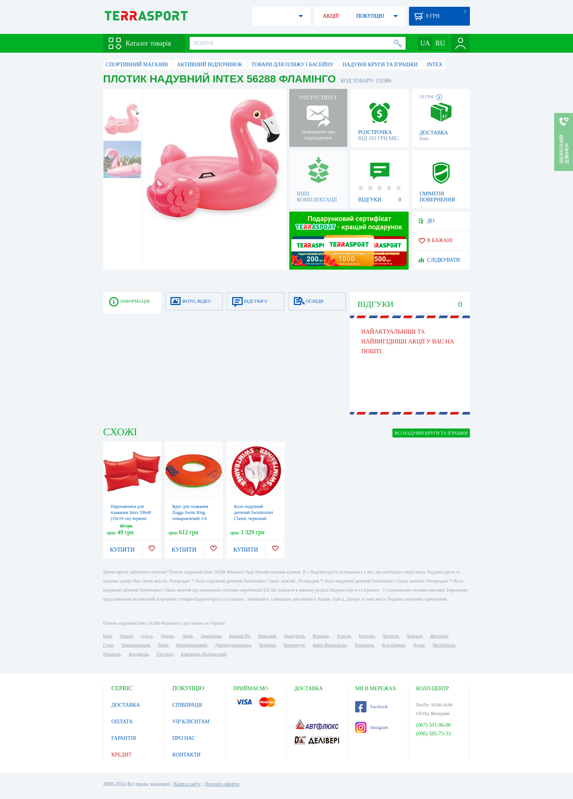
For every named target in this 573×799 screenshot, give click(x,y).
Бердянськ (139, 654)
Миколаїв (267, 636)
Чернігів (390, 636)
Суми (108, 645)
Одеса (146, 636)
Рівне (163, 645)
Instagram (371, 727)
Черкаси (414, 636)
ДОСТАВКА (125, 705)
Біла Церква (393, 645)
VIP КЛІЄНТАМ (191, 721)
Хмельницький (136, 645)
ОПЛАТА (122, 721)
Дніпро (167, 636)
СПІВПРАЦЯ (187, 705)
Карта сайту (187, 784)
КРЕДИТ (121, 755)
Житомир (439, 636)
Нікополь (112, 654)
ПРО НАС (183, 738)
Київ (107, 636)
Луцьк (419, 645)
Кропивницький (191, 645)
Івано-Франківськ (330, 645)
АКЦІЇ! (331, 16)
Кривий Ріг (239, 636)
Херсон (344, 636)
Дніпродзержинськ (233, 645)
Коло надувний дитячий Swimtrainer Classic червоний (253, 512)
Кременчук (294, 645)
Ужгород (165, 654)
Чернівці (267, 645)
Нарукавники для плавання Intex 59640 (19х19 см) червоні (131, 512)
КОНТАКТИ (186, 755)
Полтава (366, 636)
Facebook (371, 706)
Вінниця (321, 636)
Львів (187, 636)
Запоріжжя (211, 636)
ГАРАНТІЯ (123, 738)
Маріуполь (294, 636)
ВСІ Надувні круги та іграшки (431, 433)
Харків (126, 636)
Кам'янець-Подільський (203, 654)
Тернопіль (364, 645)
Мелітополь (444, 645)
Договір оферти (221, 784)
